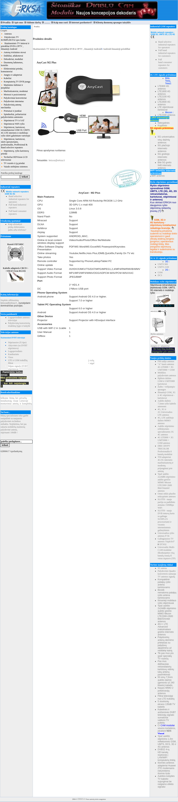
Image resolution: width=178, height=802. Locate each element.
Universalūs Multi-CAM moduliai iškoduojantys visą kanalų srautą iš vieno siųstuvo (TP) (167, 553)
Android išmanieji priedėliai (116, 49)
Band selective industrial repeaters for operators (19, 199)
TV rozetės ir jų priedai (13, 163)
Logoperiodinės (15, 351)
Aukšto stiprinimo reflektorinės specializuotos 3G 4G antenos (166, 430)
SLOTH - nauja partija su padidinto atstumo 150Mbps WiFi (166, 503)
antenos (159, 334)
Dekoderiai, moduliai (12, 59)
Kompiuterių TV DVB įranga (15, 81)
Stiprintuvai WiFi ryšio (13, 124)
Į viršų (91, 360)
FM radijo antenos (166, 361)
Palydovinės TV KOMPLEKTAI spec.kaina (13, 38)
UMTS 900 (163, 264)
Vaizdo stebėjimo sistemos (14, 166)
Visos (10, 357)
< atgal (91, 363)
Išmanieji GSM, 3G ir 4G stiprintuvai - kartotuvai (166, 395)
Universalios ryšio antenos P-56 (166, 534)
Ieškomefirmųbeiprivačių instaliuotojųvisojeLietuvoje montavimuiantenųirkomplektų (16, 401)
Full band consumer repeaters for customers (165, 63)
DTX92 (163, 544)
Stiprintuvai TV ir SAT (12, 120)
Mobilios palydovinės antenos (167, 374)
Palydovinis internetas (12, 101)
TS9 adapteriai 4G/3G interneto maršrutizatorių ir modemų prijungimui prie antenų (165, 464)
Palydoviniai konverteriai (14, 98)
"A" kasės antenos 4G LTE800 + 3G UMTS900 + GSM (166, 367)
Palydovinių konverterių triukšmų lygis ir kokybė (19, 324)
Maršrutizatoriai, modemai (14, 91)
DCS (160, 275)
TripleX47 (170, 541)
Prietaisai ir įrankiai (11, 111)
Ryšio (153, 334)
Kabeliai (6, 78)
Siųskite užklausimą (10, 300)
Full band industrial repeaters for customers (167, 53)
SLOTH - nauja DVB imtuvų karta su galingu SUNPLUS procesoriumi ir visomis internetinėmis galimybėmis (166, 520)
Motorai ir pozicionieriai (13, 94)
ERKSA (81, 799)
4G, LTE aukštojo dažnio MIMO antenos (166, 420)
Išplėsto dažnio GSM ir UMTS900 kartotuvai (166, 381)
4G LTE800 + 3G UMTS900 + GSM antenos (165, 440)
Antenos (6, 33)
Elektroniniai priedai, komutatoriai (12, 70)
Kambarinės (13, 354)
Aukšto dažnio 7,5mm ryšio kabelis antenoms (167, 403)
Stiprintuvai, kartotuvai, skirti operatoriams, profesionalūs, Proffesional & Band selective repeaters (14, 143)
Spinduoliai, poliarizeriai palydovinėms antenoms (13, 115)
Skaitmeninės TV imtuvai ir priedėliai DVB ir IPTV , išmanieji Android (15, 46)
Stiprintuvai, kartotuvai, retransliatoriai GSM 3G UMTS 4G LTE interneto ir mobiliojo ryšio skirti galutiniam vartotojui (15, 131)
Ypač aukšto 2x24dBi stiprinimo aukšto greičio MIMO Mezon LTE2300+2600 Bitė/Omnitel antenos (166, 482)
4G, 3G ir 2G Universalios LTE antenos (165, 412)
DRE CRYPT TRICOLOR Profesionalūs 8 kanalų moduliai (165, 450)
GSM (160, 272)
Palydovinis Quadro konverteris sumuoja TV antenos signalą (167, 574)
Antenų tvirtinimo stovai (13, 52)
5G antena (162, 568)
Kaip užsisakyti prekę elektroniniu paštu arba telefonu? (17, 227)
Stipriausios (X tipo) (17, 342)
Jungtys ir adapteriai (11, 75)
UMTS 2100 (163, 267)
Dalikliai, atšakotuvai (12, 55)
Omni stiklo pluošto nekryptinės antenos (167, 495)
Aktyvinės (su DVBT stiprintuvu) (17, 347)
